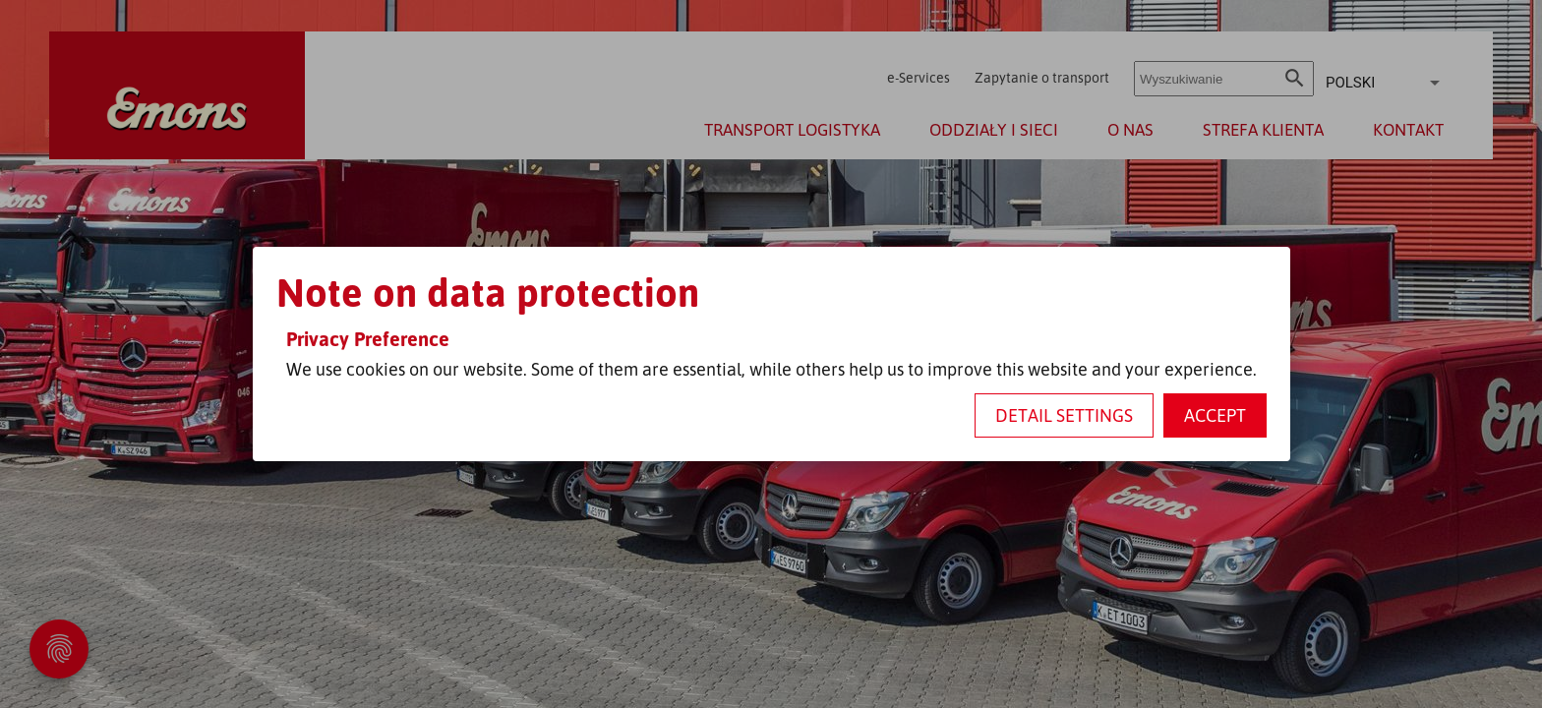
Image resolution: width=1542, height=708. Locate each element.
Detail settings (1064, 415)
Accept (1215, 415)
